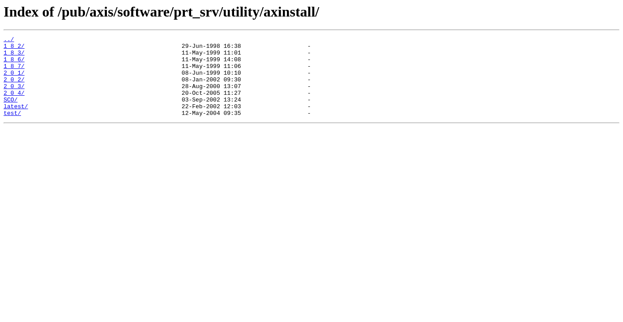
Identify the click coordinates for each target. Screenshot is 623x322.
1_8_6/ (14, 64)
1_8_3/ (14, 56)
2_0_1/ (14, 80)
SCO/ (10, 113)
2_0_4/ (14, 105)
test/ (12, 129)
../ (9, 40)
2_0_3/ (14, 97)
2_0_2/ (14, 89)
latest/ (16, 121)
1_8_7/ (14, 72)
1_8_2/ (14, 48)
